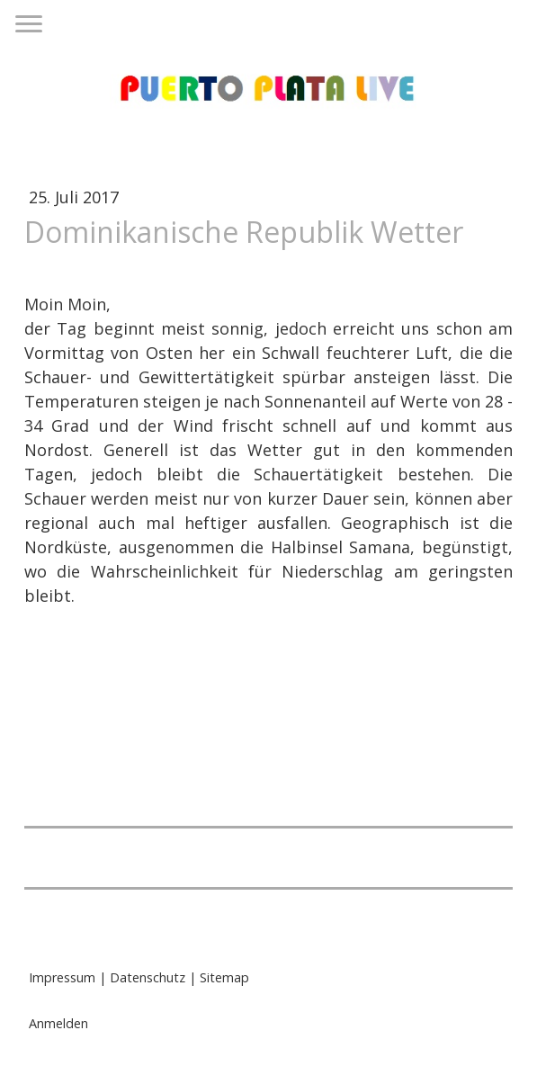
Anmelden (58, 1023)
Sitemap (224, 977)
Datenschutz (147, 977)
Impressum (62, 977)
